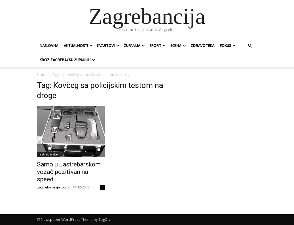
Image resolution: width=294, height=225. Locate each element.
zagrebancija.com (53, 187)
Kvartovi (108, 46)
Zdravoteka (202, 46)
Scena (178, 46)
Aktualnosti (78, 46)
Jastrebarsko (48, 154)
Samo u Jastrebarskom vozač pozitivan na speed (69, 172)
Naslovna (49, 46)
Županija (134, 46)
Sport (158, 46)
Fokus (227, 46)
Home (42, 74)
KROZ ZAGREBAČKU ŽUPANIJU (67, 60)
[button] (250, 46)
